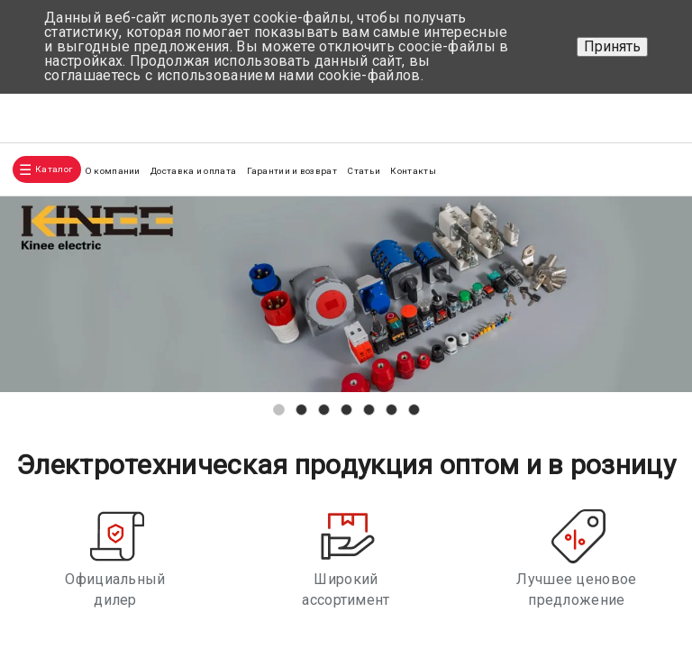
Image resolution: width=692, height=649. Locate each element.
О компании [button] (113, 171)
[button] (279, 410)
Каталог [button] (53, 169)
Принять (612, 46)
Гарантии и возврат (292, 171)
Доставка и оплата (193, 171)
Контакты (412, 171)
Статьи (363, 171)
